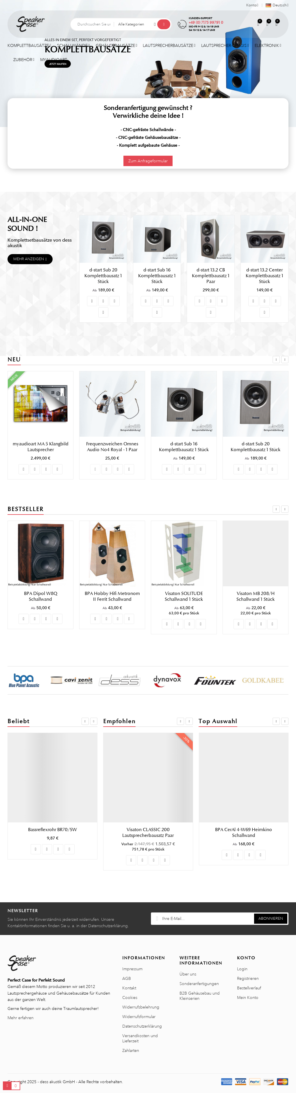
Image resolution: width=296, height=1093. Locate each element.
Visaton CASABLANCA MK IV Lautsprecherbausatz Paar (40, 599)
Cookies (129, 997)
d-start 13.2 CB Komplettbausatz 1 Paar (211, 275)
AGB (126, 978)
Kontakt (129, 988)
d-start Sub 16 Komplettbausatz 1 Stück (157, 275)
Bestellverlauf (249, 988)
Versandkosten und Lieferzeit (140, 1038)
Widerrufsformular (139, 1016)
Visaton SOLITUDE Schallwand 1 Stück (255, 596)
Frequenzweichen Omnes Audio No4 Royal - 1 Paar (184, 447)
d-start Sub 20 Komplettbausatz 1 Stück (103, 275)
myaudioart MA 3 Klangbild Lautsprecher (41, 447)
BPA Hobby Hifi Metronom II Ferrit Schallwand (184, 596)
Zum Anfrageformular (148, 161)
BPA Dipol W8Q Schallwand (112, 596)
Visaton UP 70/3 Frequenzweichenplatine (148, 832)
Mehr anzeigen (28, 259)
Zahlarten (130, 1050)
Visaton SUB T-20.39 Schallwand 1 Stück (52, 830)
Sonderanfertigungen (199, 983)
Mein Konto (247, 997)
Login (242, 968)
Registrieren (248, 978)
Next (284, 359)
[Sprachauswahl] (275, 5)
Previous (276, 359)
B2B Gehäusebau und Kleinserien (200, 996)
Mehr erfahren (21, 1017)
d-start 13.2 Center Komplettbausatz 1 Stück (264, 275)
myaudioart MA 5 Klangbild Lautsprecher (112, 447)
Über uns (188, 974)
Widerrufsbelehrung (140, 1007)
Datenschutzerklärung (142, 1026)
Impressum (132, 968)
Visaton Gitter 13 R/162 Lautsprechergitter (244, 832)
